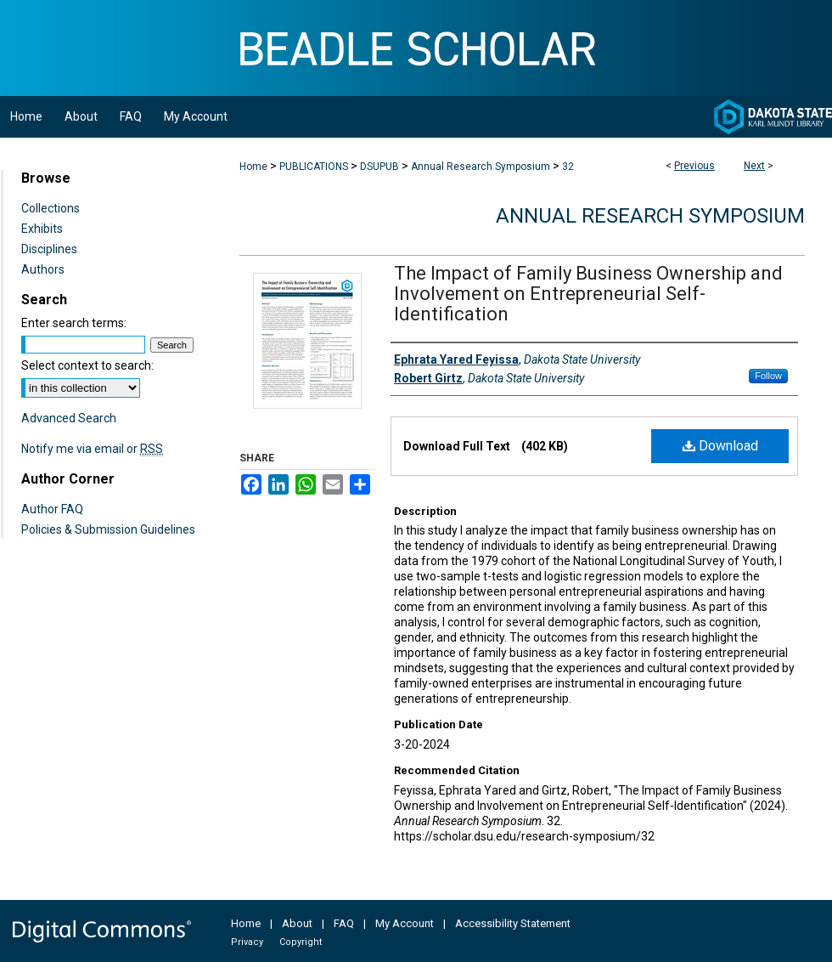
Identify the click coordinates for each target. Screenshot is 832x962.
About (297, 923)
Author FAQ (52, 509)
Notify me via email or (92, 449)
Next (754, 166)
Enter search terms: (73, 323)
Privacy (247, 942)
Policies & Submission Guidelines (108, 529)
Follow (768, 376)
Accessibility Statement (513, 923)
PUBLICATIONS (313, 167)
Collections (50, 208)
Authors (43, 269)
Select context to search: (87, 365)
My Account (404, 923)
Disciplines (49, 249)
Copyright (300, 942)
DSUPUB (379, 167)
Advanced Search (68, 418)
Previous (694, 166)
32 (568, 167)
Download (720, 446)
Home (253, 167)
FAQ (344, 923)
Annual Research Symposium (480, 167)
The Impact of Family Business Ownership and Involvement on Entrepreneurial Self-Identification (588, 294)
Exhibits (42, 228)
